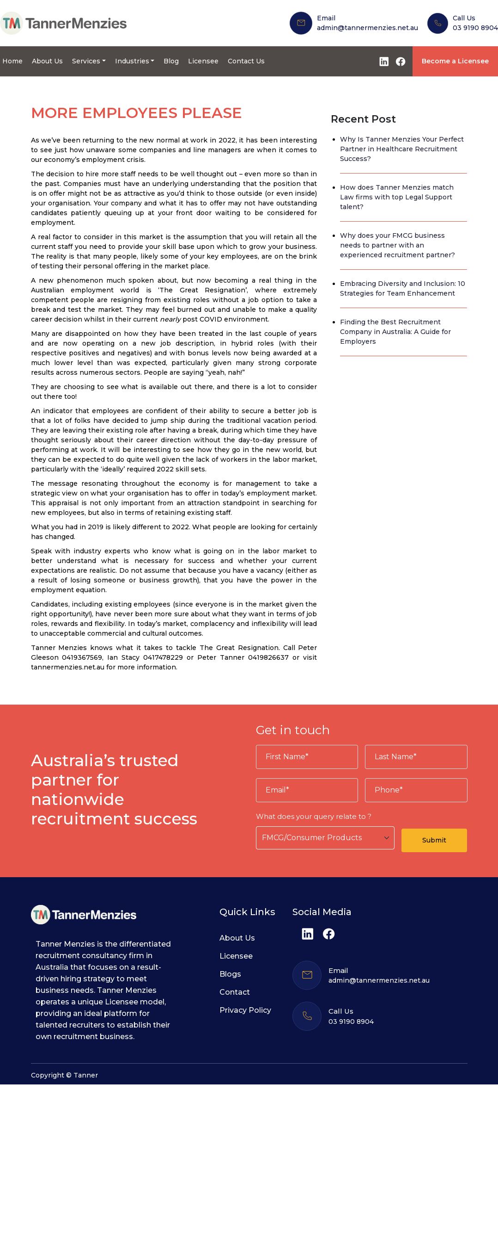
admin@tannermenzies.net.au (367, 28)
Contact (234, 992)
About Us (47, 61)
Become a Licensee (455, 61)
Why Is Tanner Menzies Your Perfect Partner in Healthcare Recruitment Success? (402, 149)
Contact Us (246, 61)
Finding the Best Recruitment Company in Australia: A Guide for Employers (395, 332)
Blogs (230, 974)
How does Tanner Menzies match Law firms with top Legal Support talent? (397, 197)
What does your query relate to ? (313, 816)
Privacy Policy (245, 1010)
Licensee (203, 61)
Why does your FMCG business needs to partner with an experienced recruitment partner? (397, 245)
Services (86, 61)
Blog (171, 61)
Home (12, 61)
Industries (132, 61)
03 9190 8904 (475, 28)
